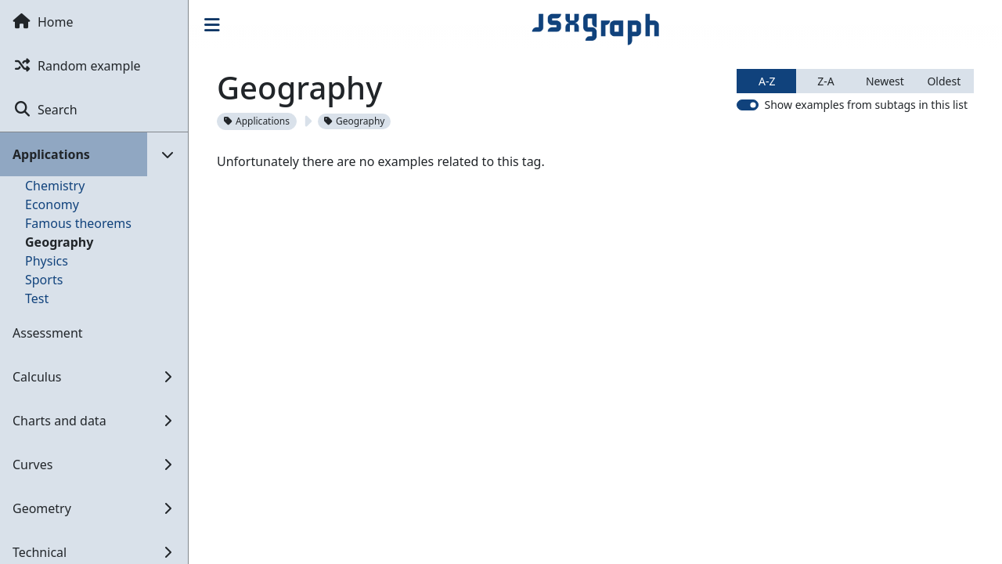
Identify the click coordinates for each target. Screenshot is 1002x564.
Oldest (944, 81)
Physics (46, 260)
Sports (44, 279)
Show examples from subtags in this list (866, 104)
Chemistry (55, 185)
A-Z (767, 81)
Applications (257, 121)
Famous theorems (78, 223)
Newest (885, 81)
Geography (59, 242)
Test (37, 298)
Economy (52, 204)
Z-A (825, 81)
